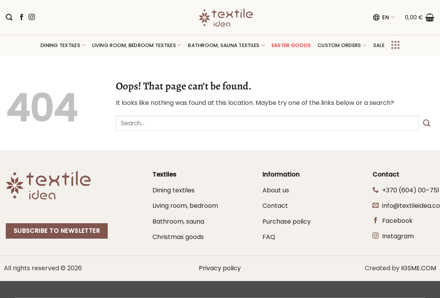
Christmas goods (178, 236)
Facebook (397, 220)
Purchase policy (286, 221)
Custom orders (342, 45)
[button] (419, 17)
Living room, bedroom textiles (136, 45)
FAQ (268, 236)
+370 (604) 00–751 (410, 190)
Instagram (398, 236)
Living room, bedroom (185, 205)
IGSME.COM (418, 268)
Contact (275, 205)
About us (275, 190)
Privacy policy (220, 268)
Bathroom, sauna (178, 221)
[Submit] (426, 123)
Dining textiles (63, 45)
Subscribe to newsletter (57, 231)
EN (383, 17)
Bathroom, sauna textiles (226, 45)
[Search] (9, 17)
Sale (378, 45)
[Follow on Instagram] (32, 17)
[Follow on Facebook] (22, 17)
